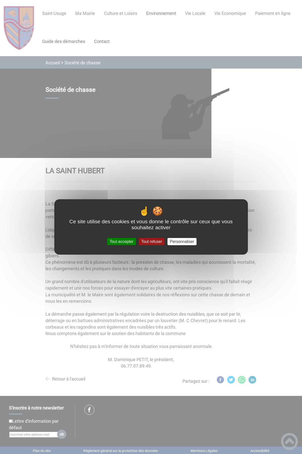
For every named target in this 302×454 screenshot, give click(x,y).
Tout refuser (151, 241)
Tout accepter (122, 241)
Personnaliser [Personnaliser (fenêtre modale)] (182, 241)
